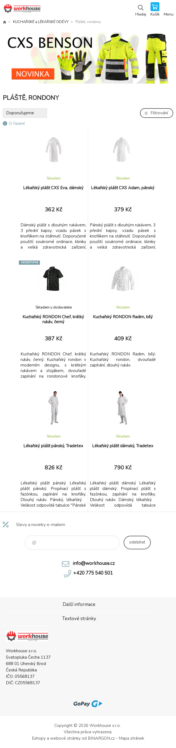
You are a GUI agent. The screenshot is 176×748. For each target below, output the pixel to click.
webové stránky (65, 738)
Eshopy (39, 738)
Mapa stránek (131, 738)
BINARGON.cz (101, 738)
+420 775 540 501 (93, 573)
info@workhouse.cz (94, 563)
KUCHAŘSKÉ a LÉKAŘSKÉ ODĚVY (40, 21)
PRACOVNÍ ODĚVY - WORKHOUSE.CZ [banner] (22, 9)
